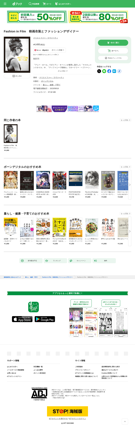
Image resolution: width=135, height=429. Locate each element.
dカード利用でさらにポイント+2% (45, 55)
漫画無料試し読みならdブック (12, 277)
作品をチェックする (115, 58)
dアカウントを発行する (58, 419)
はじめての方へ (12, 367)
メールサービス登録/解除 (15, 370)
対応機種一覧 (38, 367)
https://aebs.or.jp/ (59, 398)
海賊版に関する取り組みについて (86, 376)
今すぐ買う (115, 43)
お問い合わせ (11, 373)
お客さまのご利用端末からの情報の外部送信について (114, 377)
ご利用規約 (79, 367)
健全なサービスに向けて (110, 370)
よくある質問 (38, 370)
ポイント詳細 (57, 50)
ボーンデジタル (47, 81)
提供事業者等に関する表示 (111, 367)
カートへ (114, 51)
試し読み (19, 76)
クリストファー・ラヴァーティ (45, 38)
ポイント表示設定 (40, 373)
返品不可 (36, 58)
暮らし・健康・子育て (52, 85)
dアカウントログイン (14, 376)
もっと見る (124, 120)
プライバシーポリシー (82, 370)
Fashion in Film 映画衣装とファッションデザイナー (57, 277)
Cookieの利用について (109, 373)
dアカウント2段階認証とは (84, 373)
